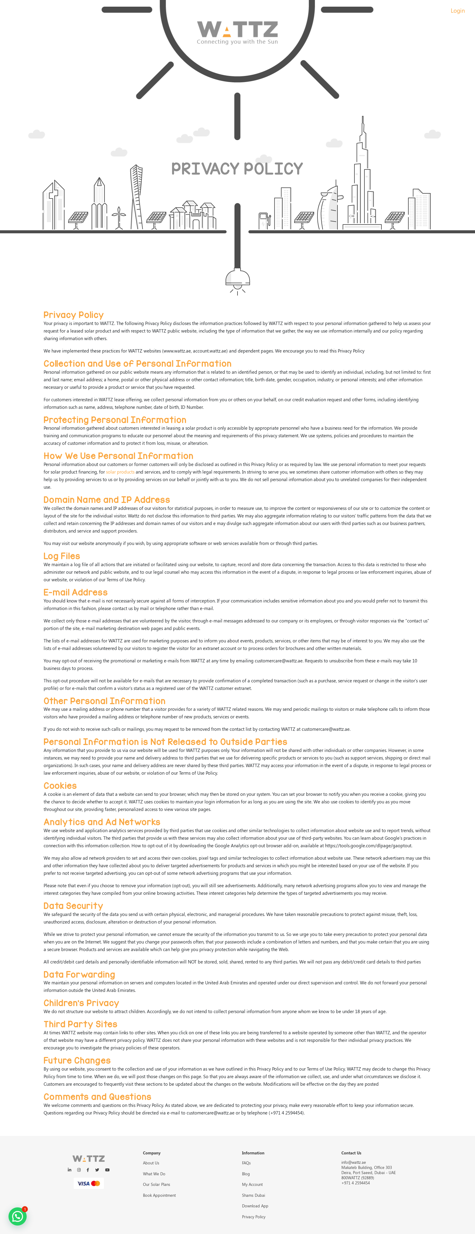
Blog (246, 1173)
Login (458, 10)
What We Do (154, 1173)
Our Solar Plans (156, 1184)
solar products (120, 472)
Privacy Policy (253, 1216)
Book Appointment (159, 1195)
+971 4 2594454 (355, 1182)
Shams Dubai (253, 1195)
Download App (255, 1205)
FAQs (246, 1162)
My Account (252, 1184)
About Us (151, 1162)
